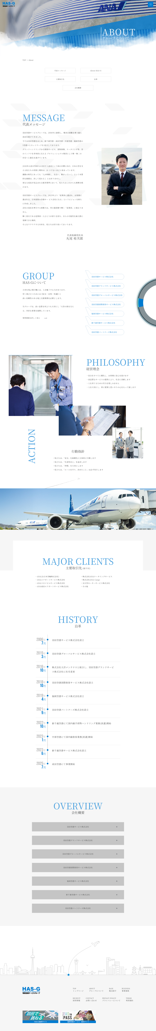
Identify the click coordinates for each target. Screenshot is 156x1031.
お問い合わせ (91, 991)
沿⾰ (68, 80)
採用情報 (76, 991)
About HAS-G (80, 71)
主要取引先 (109, 71)
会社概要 (96, 80)
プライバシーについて (111, 991)
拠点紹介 (112, 982)
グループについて (96, 982)
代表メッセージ (51, 71)
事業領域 (126, 982)
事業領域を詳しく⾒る (35, 311)
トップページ (78, 982)
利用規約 (129, 991)
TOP (24, 60)
